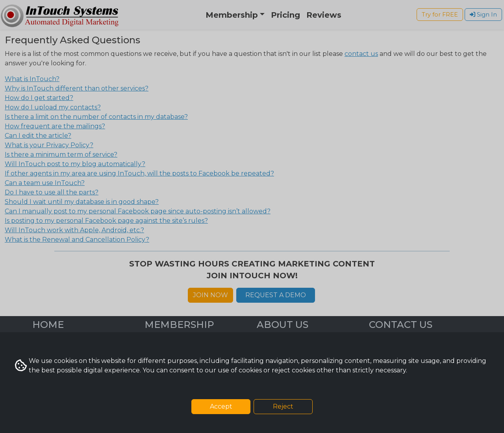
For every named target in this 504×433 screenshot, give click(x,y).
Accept (221, 406)
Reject (283, 406)
